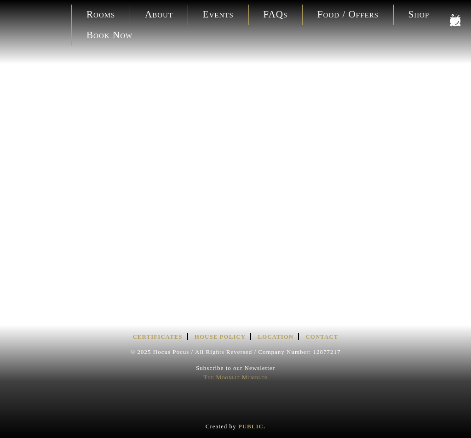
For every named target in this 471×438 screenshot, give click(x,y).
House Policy (220, 336)
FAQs (275, 14)
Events (218, 14)
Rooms (100, 14)
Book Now (109, 34)
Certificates (157, 336)
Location (275, 336)
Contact (321, 336)
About (159, 14)
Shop (419, 14)
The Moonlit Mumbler (235, 377)
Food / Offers (348, 14)
